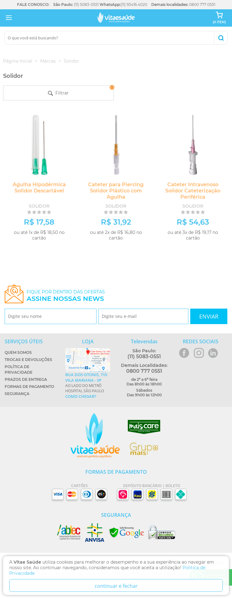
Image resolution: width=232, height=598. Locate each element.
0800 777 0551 (202, 4)
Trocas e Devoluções (28, 359)
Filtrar (81, 91)
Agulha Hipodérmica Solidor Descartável (39, 188)
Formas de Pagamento (29, 386)
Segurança (17, 393)
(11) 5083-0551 (86, 4)
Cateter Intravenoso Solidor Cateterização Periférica (192, 191)
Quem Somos (18, 352)
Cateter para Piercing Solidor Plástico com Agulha (116, 191)
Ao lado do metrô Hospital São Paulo (87, 385)
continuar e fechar (116, 586)
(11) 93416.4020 (134, 4)
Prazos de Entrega (26, 379)
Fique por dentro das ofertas (66, 295)
